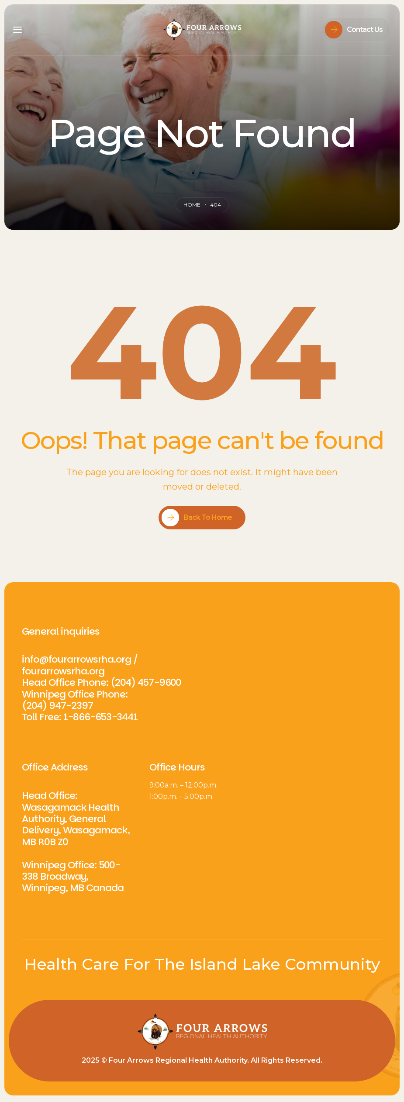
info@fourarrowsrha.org (76, 659)
